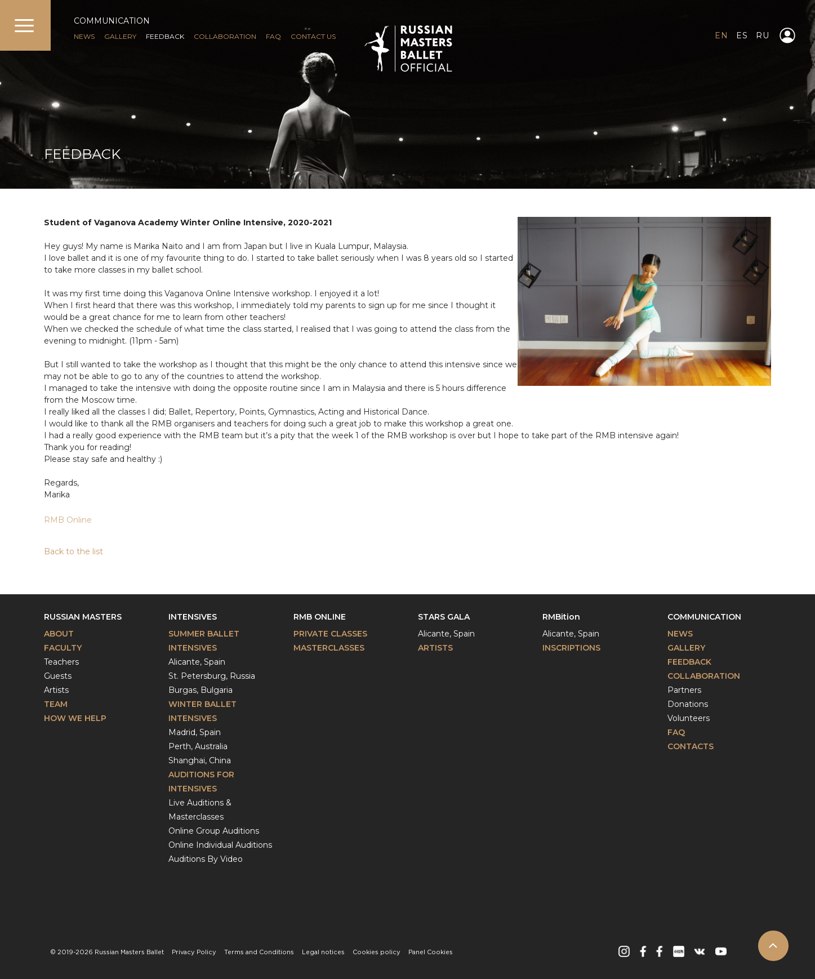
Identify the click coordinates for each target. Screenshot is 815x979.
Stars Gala (444, 617)
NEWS (84, 36)
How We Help (75, 718)
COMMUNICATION (112, 21)
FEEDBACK (165, 36)
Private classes (330, 634)
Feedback (689, 662)
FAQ (273, 36)
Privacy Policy (194, 952)
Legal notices (323, 952)
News (680, 634)
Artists (56, 690)
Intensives (192, 617)
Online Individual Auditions (220, 845)
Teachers (61, 662)
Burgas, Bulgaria (200, 690)
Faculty (63, 648)
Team (56, 704)
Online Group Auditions (213, 831)
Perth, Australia (198, 746)
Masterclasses (328, 648)
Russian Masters (83, 617)
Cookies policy (376, 952)
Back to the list (73, 551)
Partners (684, 690)
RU (762, 35)
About (59, 634)
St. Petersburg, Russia (211, 676)
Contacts (690, 746)
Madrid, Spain (194, 732)
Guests (58, 676)
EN (721, 35)
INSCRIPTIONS (571, 648)
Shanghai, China (199, 760)
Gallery (686, 648)
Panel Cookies (430, 952)
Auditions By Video (205, 859)
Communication (704, 617)
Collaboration (225, 36)
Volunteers (688, 718)
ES (741, 35)
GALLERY (120, 36)
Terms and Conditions (259, 952)
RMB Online (68, 520)
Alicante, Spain (196, 662)
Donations (687, 704)
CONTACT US (313, 36)
